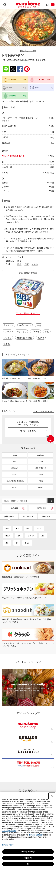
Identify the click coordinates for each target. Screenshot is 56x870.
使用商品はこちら (28, 50)
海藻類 (8, 536)
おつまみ (7, 337)
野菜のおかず (25, 325)
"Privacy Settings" (9, 831)
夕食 (47, 331)
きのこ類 (31, 536)
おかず (20, 257)
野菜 (26, 264)
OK (28, 864)
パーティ (35, 331)
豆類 (42, 536)
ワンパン (7, 331)
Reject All (28, 858)
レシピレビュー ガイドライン (43, 411)
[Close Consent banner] (52, 796)
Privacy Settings (28, 852)
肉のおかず (8, 325)
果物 (7, 543)
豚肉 (19, 264)
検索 (5, 4)
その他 (35, 264)
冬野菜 (6, 343)
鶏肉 (27, 528)
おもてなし (21, 331)
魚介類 (39, 528)
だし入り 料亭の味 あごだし (14, 155)
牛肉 (7, 528)
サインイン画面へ (28, 430)
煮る (19, 260)
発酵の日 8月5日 (24, 337)
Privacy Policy (7, 845)
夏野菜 (41, 337)
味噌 (39, 325)
